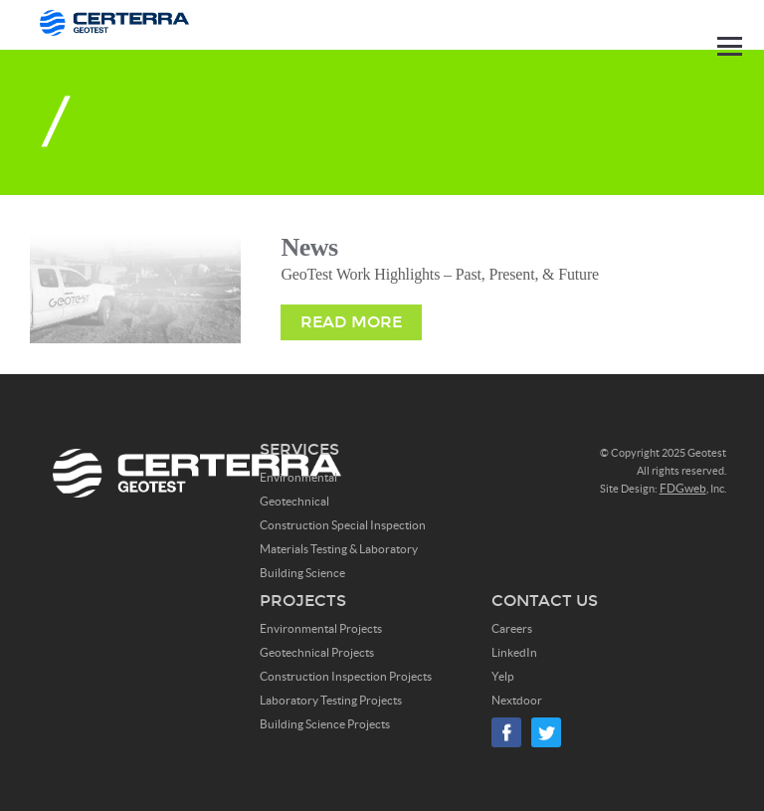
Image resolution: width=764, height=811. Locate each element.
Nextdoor (516, 700)
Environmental (298, 477)
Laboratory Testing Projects (331, 700)
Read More (351, 321)
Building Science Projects (325, 723)
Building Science (302, 572)
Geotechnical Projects (317, 652)
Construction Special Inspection (343, 524)
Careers (511, 628)
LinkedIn (514, 652)
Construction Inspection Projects (346, 676)
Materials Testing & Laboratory (339, 548)
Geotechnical (294, 501)
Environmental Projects (321, 628)
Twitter (546, 732)
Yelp (502, 676)
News (309, 247)
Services (299, 449)
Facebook (506, 732)
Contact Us (544, 600)
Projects (303, 600)
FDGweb (683, 488)
